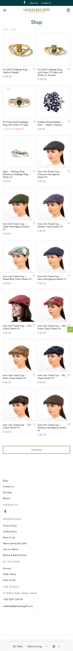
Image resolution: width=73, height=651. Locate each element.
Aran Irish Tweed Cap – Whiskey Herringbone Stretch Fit (52, 427)
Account (7, 568)
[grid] (53, 646)
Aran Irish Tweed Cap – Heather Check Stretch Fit (50, 225)
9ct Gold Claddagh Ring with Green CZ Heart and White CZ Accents (50, 72)
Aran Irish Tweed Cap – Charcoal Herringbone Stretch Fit (49, 174)
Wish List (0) (9, 580)
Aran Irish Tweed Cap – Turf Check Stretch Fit (17, 426)
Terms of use (9, 537)
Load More (36, 449)
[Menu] (4, 10)
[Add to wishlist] (34, 69)
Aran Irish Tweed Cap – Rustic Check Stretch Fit (15, 377)
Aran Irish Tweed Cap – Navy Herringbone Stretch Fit (52, 278)
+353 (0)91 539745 (13, 599)
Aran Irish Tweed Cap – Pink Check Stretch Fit (17, 327)
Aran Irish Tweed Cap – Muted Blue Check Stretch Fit (17, 278)
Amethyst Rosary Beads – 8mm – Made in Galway (50, 123)
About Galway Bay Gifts (14, 543)
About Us (34, 2)
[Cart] (68, 10)
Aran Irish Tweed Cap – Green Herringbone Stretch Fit (16, 226)
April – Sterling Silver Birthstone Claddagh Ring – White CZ (16, 174)
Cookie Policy (10, 531)
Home (5, 29)
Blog (5, 480)
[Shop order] (37, 646)
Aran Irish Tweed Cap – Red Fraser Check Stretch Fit (52, 327)
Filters (18, 646)
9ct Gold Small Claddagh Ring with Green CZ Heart (15, 123)
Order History (9, 574)
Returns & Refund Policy (15, 555)
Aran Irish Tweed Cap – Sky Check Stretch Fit (51, 377)
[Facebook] (5, 512)
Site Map (7, 492)
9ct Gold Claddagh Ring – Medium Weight (16, 71)
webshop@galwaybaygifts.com (18, 606)
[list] (58, 646)
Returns (6, 498)
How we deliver (10, 549)
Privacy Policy (10, 525)
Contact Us (46, 2)
